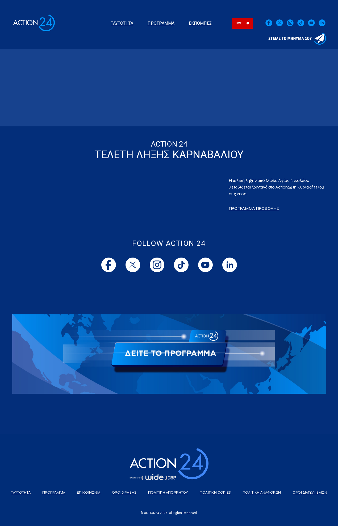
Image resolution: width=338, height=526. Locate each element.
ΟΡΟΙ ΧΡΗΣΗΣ (124, 492)
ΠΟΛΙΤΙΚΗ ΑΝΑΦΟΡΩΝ (262, 492)
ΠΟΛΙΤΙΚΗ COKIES (215, 492)
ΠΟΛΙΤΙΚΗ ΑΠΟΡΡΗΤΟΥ (168, 492)
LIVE (239, 23)
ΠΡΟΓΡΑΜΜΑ (161, 23)
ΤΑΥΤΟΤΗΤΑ (122, 23)
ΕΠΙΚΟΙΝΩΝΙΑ (88, 492)
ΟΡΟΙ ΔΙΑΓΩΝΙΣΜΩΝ (310, 492)
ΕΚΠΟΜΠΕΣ (200, 23)
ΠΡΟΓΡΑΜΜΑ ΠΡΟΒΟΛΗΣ (254, 208)
